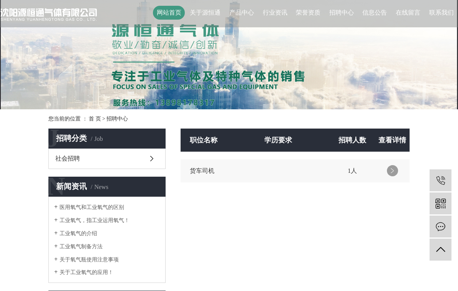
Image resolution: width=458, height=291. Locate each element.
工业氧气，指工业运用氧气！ (94, 220)
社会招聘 (67, 158)
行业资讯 (275, 12)
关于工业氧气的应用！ (86, 272)
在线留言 (408, 12)
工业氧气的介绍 (78, 233)
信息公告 (374, 12)
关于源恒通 (205, 12)
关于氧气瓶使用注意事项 (89, 260)
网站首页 (169, 12)
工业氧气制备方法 (81, 246)
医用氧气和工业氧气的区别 (92, 207)
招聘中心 (341, 12)
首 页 (95, 119)
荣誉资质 (308, 12)
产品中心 (241, 12)
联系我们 (441, 12)
